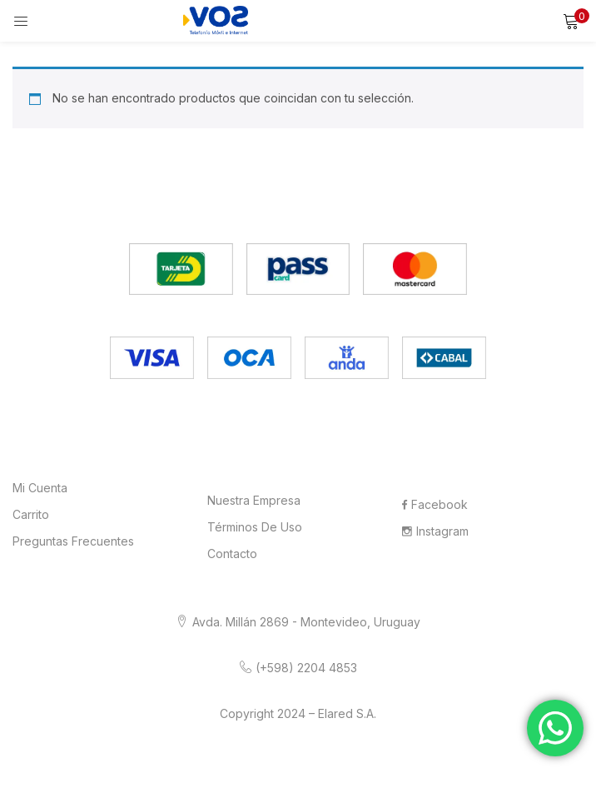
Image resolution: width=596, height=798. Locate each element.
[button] (571, 21)
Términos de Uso (254, 527)
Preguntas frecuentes (73, 541)
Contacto (232, 553)
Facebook (435, 504)
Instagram (435, 531)
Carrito (30, 514)
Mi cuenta (39, 488)
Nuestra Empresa (253, 500)
